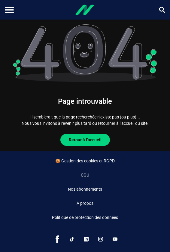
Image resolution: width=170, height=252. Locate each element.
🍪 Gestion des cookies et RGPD (85, 160)
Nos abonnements (85, 189)
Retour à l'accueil (85, 139)
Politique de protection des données (85, 217)
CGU (85, 175)
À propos (85, 203)
